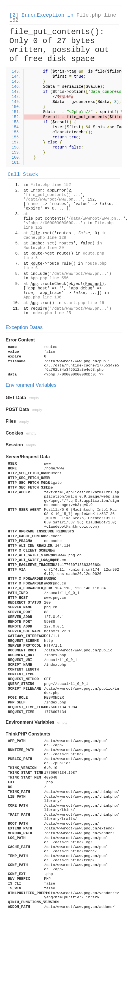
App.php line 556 (49, 278)
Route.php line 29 (43, 248)
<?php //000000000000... (53, 223)
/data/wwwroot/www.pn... (53, 199)
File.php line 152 (51, 185)
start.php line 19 (84, 303)
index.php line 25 (51, 313)
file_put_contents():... (53, 195)
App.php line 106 (42, 297)
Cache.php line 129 (44, 237)
